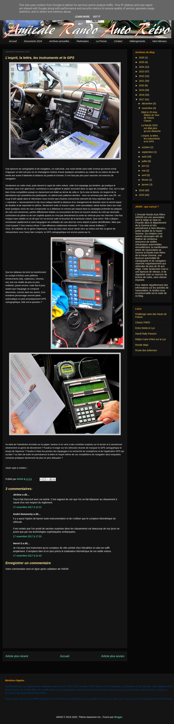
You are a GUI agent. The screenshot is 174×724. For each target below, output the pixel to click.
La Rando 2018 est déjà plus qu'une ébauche (151, 128)
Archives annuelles (59, 41)
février (145, 179)
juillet (145, 161)
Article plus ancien (112, 656)
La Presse (101, 41)
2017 (142, 99)
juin (144, 165)
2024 (142, 67)
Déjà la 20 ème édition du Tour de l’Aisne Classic (150, 116)
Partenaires (83, 41)
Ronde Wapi (141, 345)
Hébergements (137, 41)
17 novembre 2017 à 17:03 (27, 536)
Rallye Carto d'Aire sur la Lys (150, 339)
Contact (118, 41)
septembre (148, 152)
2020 (142, 85)
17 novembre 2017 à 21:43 (27, 555)
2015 (142, 195)
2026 (142, 57)
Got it (96, 16)
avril (144, 175)
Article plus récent (16, 656)
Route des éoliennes (146, 350)
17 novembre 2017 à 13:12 (27, 507)
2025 (142, 62)
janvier (145, 184)
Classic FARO (142, 322)
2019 (142, 90)
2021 (142, 80)
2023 (142, 71)
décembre (147, 103)
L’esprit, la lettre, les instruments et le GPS (150, 138)
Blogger (118, 717)
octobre (146, 147)
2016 (142, 190)
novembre (147, 108)
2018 (142, 94)
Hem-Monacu (159, 41)
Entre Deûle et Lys (145, 328)
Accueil (13, 41)
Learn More (82, 16)
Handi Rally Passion (145, 333)
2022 (142, 76)
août (144, 156)
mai (144, 170)
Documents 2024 (33, 41)
